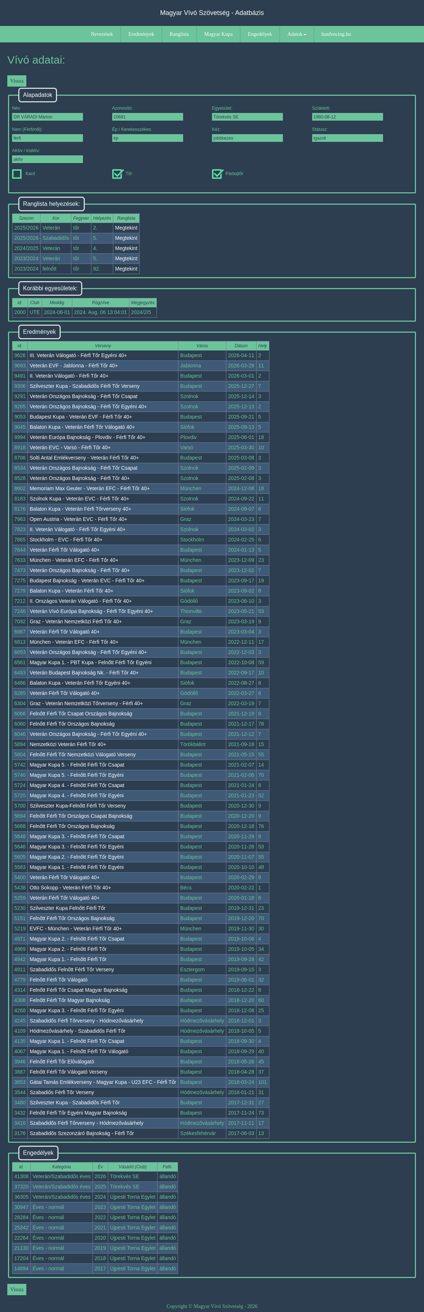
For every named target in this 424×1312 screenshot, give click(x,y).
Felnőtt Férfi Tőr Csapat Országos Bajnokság (81, 714)
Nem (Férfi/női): (47, 134)
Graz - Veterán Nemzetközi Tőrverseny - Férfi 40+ (86, 703)
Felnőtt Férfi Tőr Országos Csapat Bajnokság (81, 816)
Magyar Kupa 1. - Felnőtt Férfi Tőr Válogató (79, 1051)
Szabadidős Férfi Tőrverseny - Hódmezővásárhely (86, 1021)
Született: (347, 113)
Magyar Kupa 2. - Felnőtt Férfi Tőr (68, 949)
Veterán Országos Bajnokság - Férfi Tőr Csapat (83, 396)
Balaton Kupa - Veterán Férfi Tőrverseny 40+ (80, 509)
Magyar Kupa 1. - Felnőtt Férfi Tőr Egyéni (77, 867)
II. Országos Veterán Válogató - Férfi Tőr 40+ (81, 601)
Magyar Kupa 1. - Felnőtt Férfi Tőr (68, 959)
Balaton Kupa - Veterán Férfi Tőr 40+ (71, 591)
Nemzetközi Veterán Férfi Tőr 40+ (68, 744)
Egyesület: (247, 113)
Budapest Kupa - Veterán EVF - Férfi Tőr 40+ (81, 417)
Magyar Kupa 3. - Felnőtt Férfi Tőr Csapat (77, 836)
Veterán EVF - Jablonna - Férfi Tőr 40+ (74, 365)
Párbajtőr (227, 173)
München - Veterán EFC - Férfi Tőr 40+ (74, 560)
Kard (23, 173)
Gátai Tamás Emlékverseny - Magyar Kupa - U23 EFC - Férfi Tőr (103, 1082)
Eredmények (141, 34)
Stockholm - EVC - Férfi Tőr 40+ (66, 539)
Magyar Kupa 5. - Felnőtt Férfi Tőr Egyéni (77, 775)
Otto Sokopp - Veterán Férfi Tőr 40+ (70, 888)
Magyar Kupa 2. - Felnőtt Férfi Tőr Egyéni (77, 857)
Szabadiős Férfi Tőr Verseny (62, 1092)
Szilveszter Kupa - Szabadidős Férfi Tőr (75, 1102)
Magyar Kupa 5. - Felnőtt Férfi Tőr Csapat (77, 765)
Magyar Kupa (218, 34)
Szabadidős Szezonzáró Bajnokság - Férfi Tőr (82, 1133)
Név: (47, 113)
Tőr (122, 173)
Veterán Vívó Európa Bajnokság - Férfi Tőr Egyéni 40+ (91, 611)
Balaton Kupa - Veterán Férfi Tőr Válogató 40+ (82, 427)
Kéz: (247, 134)
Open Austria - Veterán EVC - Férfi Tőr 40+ (78, 519)
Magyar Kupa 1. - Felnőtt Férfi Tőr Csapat (77, 1041)
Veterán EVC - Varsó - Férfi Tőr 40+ (70, 447)
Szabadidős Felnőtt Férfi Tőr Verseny (72, 969)
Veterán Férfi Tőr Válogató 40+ (65, 550)
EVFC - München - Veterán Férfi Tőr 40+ (76, 928)
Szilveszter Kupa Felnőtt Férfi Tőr (67, 908)
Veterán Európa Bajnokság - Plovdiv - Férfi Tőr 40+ (87, 437)
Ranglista (179, 34)
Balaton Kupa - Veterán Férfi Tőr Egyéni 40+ (80, 683)
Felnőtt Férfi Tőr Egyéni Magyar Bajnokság (78, 1113)
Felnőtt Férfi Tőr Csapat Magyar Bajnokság (78, 990)
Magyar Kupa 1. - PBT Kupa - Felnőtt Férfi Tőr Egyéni (90, 662)
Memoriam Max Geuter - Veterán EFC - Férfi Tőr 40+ (89, 488)
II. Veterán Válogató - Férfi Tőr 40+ (69, 376)
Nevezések (102, 34)
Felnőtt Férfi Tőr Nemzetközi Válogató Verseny (83, 754)
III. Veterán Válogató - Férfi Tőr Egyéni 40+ (78, 355)
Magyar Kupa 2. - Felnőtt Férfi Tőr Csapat (77, 939)
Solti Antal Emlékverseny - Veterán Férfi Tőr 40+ (84, 458)
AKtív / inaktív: (47, 155)
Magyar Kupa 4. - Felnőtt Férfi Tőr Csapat (77, 785)
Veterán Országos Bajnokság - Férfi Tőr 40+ (80, 478)
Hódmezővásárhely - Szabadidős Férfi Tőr (77, 1031)
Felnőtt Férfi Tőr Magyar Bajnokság (70, 1000)
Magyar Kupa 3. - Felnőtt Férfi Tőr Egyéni (77, 847)
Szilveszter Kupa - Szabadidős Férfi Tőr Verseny (85, 386)
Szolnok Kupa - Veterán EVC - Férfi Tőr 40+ (79, 499)
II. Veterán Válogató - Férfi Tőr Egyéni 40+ (77, 529)
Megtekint (126, 228)
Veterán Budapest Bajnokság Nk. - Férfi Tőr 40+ (84, 673)
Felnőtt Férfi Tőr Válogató (58, 980)
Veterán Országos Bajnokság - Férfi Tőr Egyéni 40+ (88, 406)
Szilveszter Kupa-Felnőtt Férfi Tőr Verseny (78, 806)
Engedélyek (260, 34)
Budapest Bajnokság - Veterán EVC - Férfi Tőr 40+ (87, 580)
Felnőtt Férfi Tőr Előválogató (62, 1062)
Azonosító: (147, 113)
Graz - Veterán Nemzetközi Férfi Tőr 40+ (76, 621)
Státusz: (347, 134)
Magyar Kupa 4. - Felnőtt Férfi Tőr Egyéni (77, 795)
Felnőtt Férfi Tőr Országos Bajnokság (72, 724)
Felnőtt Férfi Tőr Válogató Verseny (68, 1072)
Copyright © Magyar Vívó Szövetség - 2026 (211, 1306)
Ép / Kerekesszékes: (147, 134)
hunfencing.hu (336, 34)
